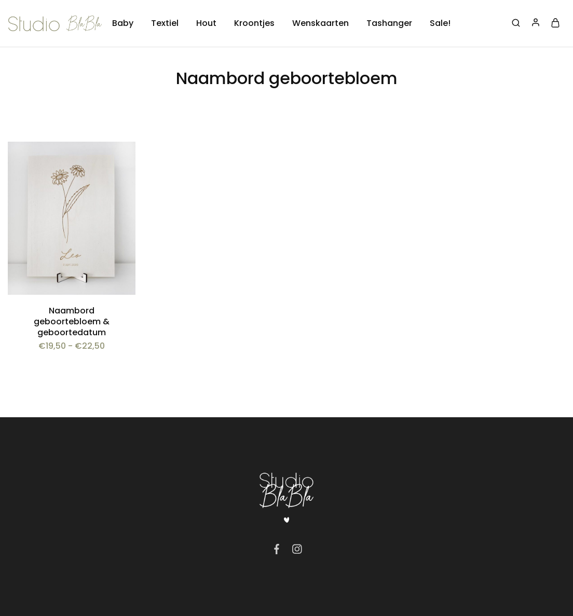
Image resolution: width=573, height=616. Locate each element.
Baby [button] (122, 23)
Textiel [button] (165, 23)
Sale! (440, 23)
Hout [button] (206, 23)
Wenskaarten (320, 23)
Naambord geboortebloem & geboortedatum (72, 322)
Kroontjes (254, 23)
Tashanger (389, 23)
